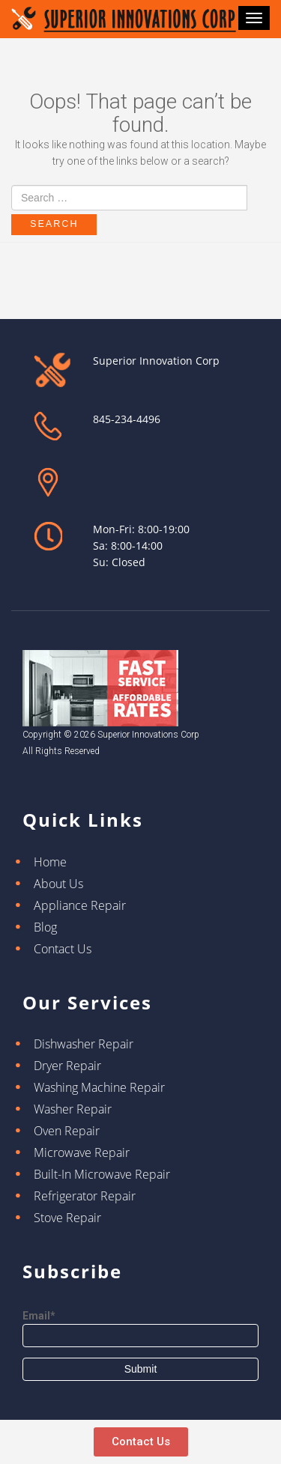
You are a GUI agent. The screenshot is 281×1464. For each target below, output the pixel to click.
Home (50, 862)
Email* (140, 1328)
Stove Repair (67, 1217)
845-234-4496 (126, 419)
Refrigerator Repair (85, 1196)
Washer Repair (73, 1109)
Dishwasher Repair (83, 1044)
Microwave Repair (82, 1152)
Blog (45, 927)
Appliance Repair (80, 905)
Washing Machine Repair (99, 1087)
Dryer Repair (67, 1065)
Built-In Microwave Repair (102, 1174)
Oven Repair (67, 1131)
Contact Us (62, 949)
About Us (58, 883)
